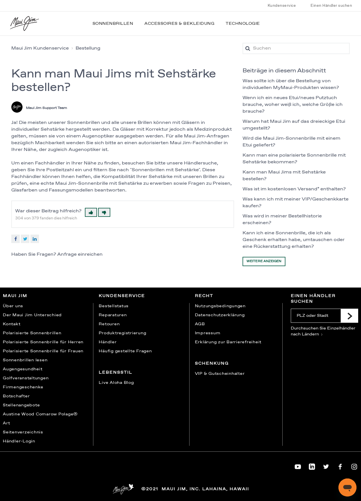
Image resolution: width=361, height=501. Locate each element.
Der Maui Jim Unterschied (32, 315)
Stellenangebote (21, 405)
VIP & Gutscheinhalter (220, 373)
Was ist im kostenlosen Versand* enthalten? (294, 189)
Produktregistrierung (122, 333)
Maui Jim (15, 296)
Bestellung (88, 48)
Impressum (208, 333)
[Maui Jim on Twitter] (326, 465)
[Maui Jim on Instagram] (354, 465)
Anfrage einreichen (80, 254)
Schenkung (212, 363)
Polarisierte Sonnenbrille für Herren (43, 342)
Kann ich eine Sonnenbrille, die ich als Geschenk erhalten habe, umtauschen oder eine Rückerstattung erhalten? (294, 240)
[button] (91, 212)
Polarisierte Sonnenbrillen (32, 333)
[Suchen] (296, 48)
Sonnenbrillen (113, 23)
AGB (200, 324)
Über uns (13, 306)
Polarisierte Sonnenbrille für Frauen (43, 351)
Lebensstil (115, 372)
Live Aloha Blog (116, 382)
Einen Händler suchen (331, 5)
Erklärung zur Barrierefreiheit (228, 342)
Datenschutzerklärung (220, 315)
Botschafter (16, 396)
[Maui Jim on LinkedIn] (312, 465)
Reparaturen (113, 315)
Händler (107, 342)
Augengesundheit (22, 369)
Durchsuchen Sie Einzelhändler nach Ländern (323, 331)
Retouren (109, 324)
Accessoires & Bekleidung (179, 23)
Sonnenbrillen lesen (25, 360)
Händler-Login (19, 441)
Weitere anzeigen (263, 261)
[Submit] (349, 316)
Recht (204, 296)
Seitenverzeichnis (23, 432)
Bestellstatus (114, 306)
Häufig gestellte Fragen (125, 351)
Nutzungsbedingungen (220, 306)
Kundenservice (282, 5)
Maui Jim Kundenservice (40, 48)
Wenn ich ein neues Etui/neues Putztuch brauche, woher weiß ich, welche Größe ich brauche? (293, 104)
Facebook (15, 239)
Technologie (243, 23)
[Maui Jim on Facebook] (340, 465)
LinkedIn (34, 239)
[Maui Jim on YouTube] (298, 465)
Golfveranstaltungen (26, 378)
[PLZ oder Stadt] (316, 316)
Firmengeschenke (23, 387)
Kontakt (11, 324)
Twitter (25, 239)
